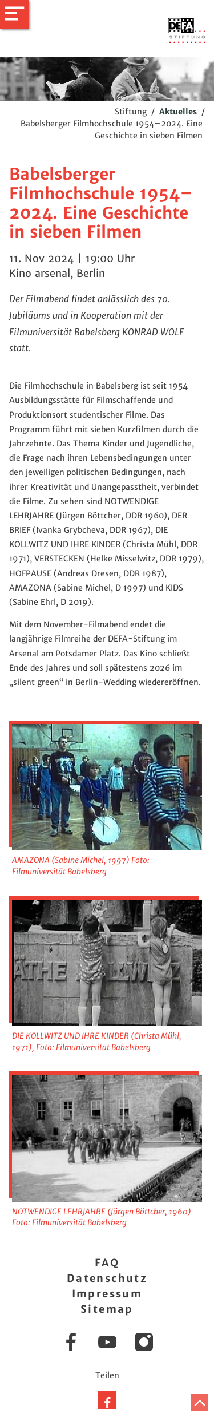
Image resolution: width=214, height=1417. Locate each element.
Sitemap (107, 1309)
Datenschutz (107, 1278)
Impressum (107, 1293)
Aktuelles (178, 111)
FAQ (107, 1262)
